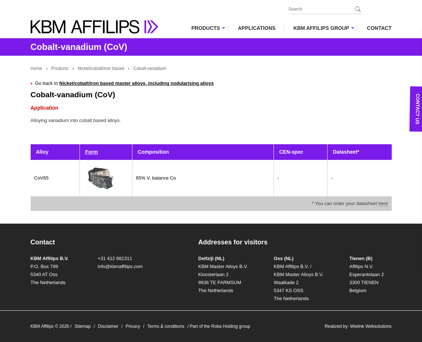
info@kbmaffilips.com (120, 266)
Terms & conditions (165, 326)
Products (60, 68)
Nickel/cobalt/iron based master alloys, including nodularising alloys (136, 83)
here (383, 203)
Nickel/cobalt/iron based (101, 68)
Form (91, 152)
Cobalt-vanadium (149, 68)
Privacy (133, 326)
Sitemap (83, 326)
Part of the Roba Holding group (220, 326)
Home (36, 68)
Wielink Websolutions (371, 326)
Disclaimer (108, 326)
